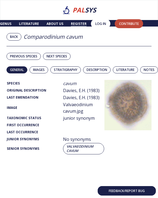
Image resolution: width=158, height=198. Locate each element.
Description (97, 69)
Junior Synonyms (23, 139)
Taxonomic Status (24, 118)
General (17, 69)
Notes (149, 69)
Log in (100, 23)
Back (14, 36)
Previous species (23, 56)
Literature (29, 23)
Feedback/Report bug (127, 191)
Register (79, 23)
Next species (57, 56)
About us (55, 23)
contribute (129, 23)
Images (39, 69)
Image (12, 107)
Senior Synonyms (23, 148)
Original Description (26, 90)
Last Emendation (22, 97)
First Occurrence (23, 125)
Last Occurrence (22, 132)
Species (13, 83)
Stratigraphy (65, 69)
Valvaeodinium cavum (80, 148)
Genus (5, 23)
